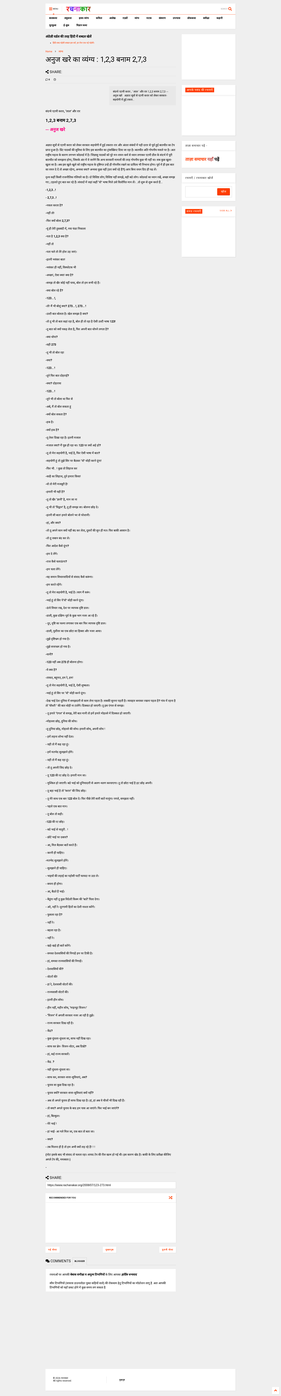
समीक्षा (206, 18)
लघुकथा (68, 18)
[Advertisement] (208, 56)
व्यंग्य (137, 18)
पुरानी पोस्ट (167, 1249)
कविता (99, 18)
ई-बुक (66, 25)
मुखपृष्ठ (122, 1380)
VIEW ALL (226, 211)
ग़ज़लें (125, 18)
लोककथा (191, 18)
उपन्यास (176, 18)
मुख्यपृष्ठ (110, 1249)
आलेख (112, 18)
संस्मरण (162, 18)
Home (49, 51)
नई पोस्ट (52, 1249)
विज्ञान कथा (81, 25)
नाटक (149, 18)
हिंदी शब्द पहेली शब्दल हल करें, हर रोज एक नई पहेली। (73, 43)
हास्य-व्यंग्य (84, 18)
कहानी (219, 18)
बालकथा (53, 18)
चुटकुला (52, 25)
